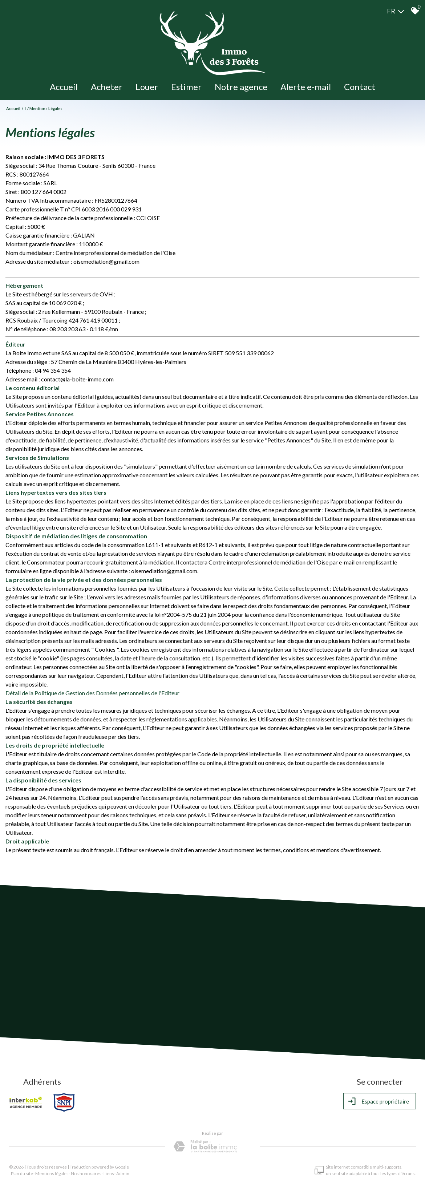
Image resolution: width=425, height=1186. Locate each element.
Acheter (106, 86)
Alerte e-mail (305, 86)
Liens (109, 1173)
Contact (359, 86)
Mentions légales (52, 1173)
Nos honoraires (86, 1173)
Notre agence (241, 86)
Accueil (64, 86)
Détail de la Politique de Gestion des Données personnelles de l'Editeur (92, 692)
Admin (122, 1173)
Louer (146, 86)
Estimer (186, 86)
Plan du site (22, 1173)
